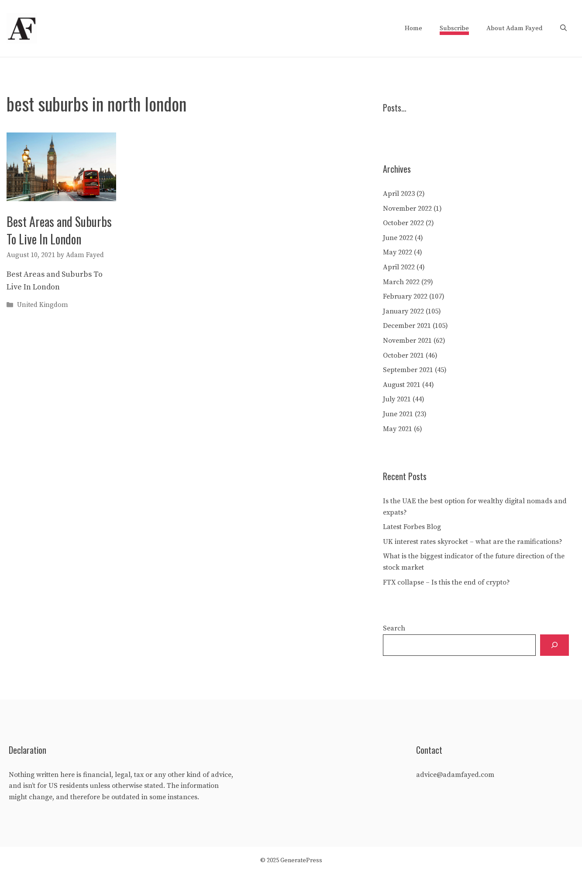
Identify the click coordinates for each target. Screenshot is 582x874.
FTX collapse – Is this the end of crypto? (446, 582)
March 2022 (401, 282)
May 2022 (397, 252)
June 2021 (398, 414)
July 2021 (397, 399)
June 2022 (398, 237)
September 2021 (408, 370)
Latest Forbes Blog (412, 526)
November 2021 (407, 340)
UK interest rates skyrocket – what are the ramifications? (472, 541)
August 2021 (401, 384)
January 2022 (403, 311)
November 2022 (407, 208)
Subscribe (454, 28)
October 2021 (403, 355)
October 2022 (403, 223)
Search (394, 628)
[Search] (554, 645)
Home (413, 28)
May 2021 (397, 429)
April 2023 (399, 193)
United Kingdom (42, 305)
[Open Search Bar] (563, 28)
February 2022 (405, 296)
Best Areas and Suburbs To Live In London (59, 229)
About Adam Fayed (514, 28)
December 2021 (407, 325)
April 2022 (399, 267)
